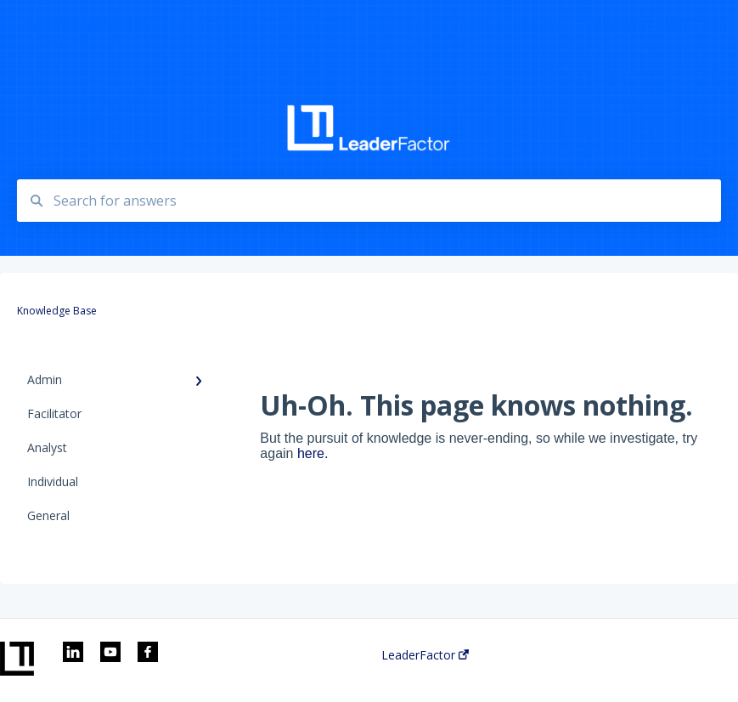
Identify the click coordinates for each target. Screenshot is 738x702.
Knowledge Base (85, 23)
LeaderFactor (425, 655)
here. (312, 453)
